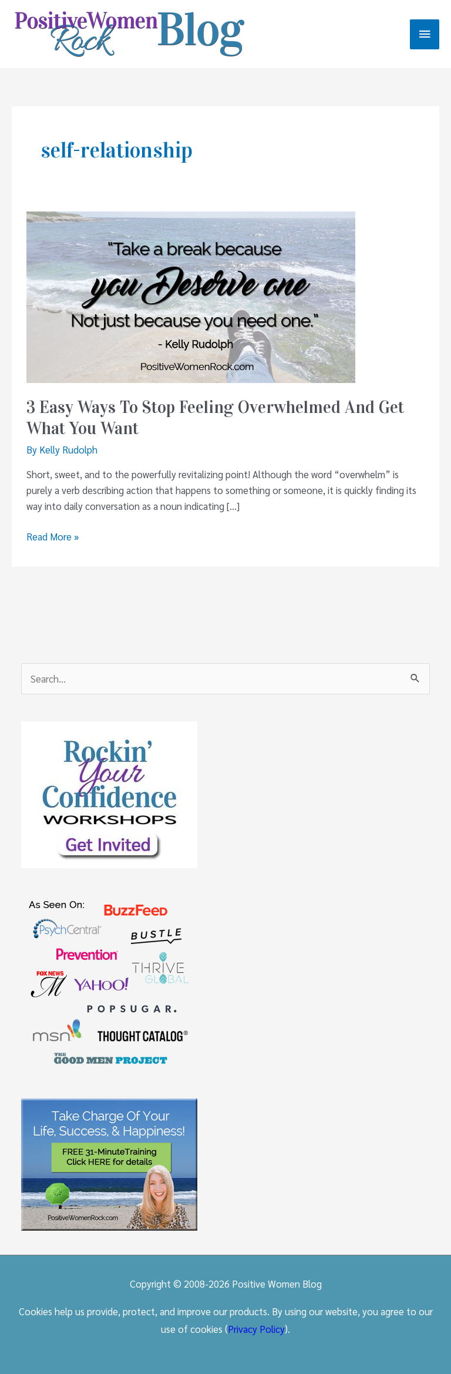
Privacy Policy (256, 1328)
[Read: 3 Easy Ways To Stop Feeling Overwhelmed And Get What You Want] (190, 295)
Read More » (52, 537)
